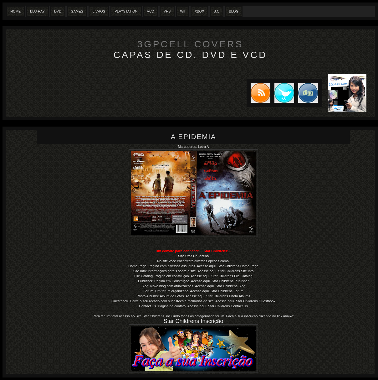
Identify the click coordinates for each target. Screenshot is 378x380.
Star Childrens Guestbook (255, 301)
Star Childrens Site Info (235, 271)
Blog (233, 11)
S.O (217, 11)
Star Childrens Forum (226, 291)
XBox (199, 11)
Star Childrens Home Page (237, 266)
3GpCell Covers (190, 44)
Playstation (126, 11)
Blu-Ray (37, 11)
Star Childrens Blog (230, 286)
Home (15, 11)
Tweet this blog (282, 93)
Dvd (57, 11)
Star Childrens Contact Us (228, 306)
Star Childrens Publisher (230, 281)
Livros (99, 11)
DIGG (308, 93)
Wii (182, 11)
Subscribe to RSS (258, 93)
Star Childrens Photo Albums (228, 296)
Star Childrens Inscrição (193, 321)
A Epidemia (193, 137)
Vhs (167, 11)
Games (77, 11)
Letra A (203, 146)
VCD (150, 11)
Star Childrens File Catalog (231, 276)
